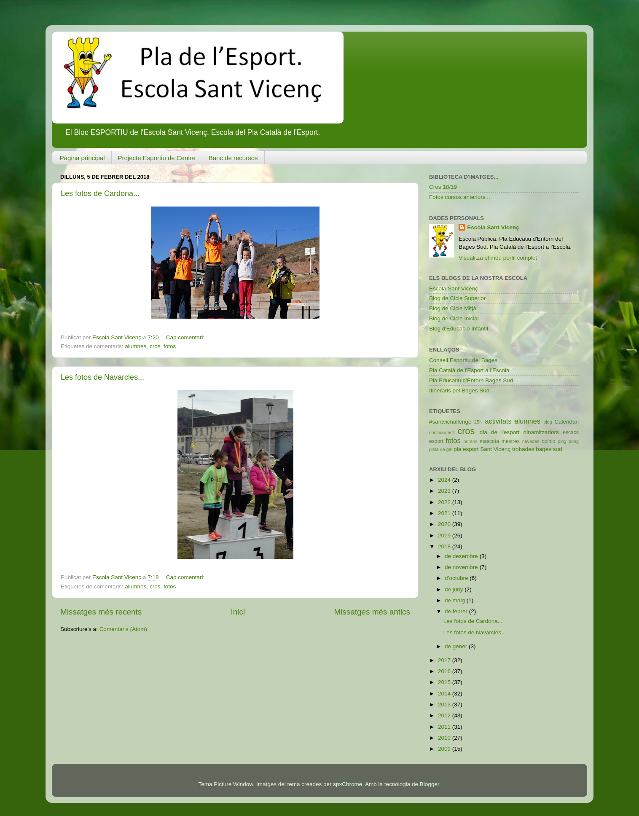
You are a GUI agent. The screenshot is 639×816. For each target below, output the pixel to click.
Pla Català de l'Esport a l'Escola (469, 370)
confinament (441, 432)
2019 (445, 535)
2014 (445, 693)
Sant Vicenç (495, 449)
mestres (511, 441)
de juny (454, 589)
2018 (445, 546)
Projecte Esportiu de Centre (157, 157)
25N (478, 421)
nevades (531, 441)
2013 (445, 704)
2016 (445, 671)
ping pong (568, 441)
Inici (238, 611)
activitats (498, 421)
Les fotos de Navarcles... (102, 377)
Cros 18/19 (443, 187)
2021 (445, 513)
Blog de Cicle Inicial (454, 318)
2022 (445, 502)
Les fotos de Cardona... (100, 193)
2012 (445, 715)
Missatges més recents (101, 611)
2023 (445, 491)
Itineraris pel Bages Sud (459, 390)
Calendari (566, 422)
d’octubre (457, 578)
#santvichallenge (450, 422)
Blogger (429, 784)
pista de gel (440, 449)
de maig (456, 600)
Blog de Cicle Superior (457, 298)
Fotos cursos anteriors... (459, 197)
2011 (445, 727)
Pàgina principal (82, 157)
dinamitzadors (541, 432)
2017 (445, 660)
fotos (170, 346)
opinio (548, 441)
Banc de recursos (233, 157)
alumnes (135, 346)
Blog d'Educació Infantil (458, 328)
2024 (445, 480)
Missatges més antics (372, 611)
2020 (445, 524)
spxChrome (347, 784)
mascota (489, 441)
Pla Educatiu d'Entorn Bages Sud (471, 380)
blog (547, 421)
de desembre (462, 556)
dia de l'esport (500, 432)
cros (155, 346)
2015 (445, 682)
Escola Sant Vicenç (493, 227)
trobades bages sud (537, 449)
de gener (457, 646)
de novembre (462, 567)
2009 (445, 749)
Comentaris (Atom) (123, 629)
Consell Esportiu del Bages (463, 360)
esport (436, 441)
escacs (571, 432)
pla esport (466, 449)
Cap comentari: (186, 337)
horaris (471, 441)
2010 (445, 738)
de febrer (457, 611)
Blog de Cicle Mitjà (452, 308)
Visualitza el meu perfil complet (498, 258)
